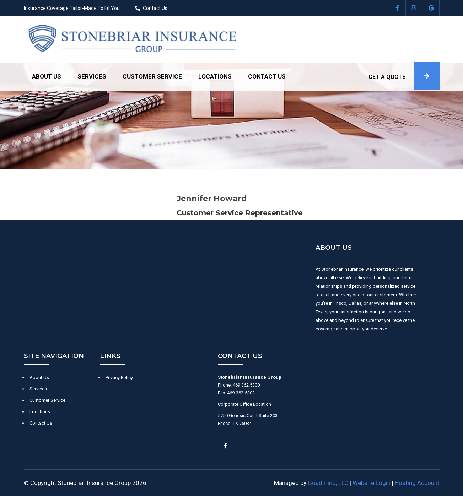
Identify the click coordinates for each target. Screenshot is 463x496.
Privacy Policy (119, 377)
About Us (46, 76)
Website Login (371, 482)
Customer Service (152, 76)
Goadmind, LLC (328, 482)
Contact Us (155, 8)
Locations (215, 76)
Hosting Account (417, 482)
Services (91, 76)
